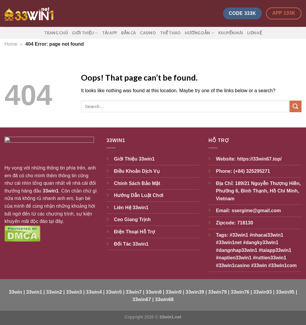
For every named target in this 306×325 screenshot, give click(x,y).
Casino (148, 32)
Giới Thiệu (85, 33)
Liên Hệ (254, 32)
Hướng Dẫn (199, 33)
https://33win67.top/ (259, 158)
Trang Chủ (56, 32)
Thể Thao (170, 32)
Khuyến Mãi (230, 32)
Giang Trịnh (137, 219)
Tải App (109, 32)
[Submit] (296, 106)
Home (10, 44)
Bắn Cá (128, 32)
